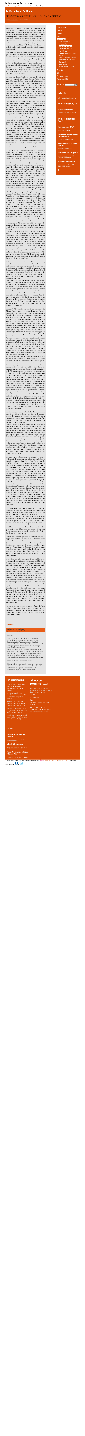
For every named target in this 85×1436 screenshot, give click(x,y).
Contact (47, 760)
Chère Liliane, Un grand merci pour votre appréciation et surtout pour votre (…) (17, 687)
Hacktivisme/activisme (65, 49)
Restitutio (60, 70)
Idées (58, 36)
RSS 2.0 (63, 760)
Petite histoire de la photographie (68, 153)
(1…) (75, 103)
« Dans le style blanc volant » (15, 744)
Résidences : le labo (62, 76)
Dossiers (59, 33)
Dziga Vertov (67, 130)
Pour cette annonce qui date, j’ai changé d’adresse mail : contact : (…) (16, 703)
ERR (58, 73)
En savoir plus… (40, 692)
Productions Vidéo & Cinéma (67, 67)
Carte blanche (63, 44)
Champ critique (61, 27)
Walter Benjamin (68, 157)
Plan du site (55, 760)
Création (59, 30)
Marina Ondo (70, 139)
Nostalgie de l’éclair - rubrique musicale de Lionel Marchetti (67, 59)
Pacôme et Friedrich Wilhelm (66, 162)
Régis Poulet (23, 740)
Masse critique (13, 6)
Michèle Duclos (23, 757)
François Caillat (25, 20)
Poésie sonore (63, 64)
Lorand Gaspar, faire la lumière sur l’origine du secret (68, 135)
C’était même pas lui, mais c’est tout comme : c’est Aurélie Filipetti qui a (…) (17, 710)
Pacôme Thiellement (66, 166)
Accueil (7, 6)
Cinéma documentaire (70, 98)
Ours (31, 700)
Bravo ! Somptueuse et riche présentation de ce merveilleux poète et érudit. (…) (17, 696)
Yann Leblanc (70, 148)
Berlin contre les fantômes (15, 629)
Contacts (32, 695)
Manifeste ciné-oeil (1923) (66, 127)
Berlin (61, 98)
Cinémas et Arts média (23, 6)
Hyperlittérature (63, 51)
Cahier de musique (64, 42)
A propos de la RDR (62, 79)
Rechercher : (60, 84)
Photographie (62, 62)
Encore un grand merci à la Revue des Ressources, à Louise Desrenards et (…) (17, 717)
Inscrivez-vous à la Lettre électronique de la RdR (38, 708)
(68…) (60, 121)
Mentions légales (35, 697)
